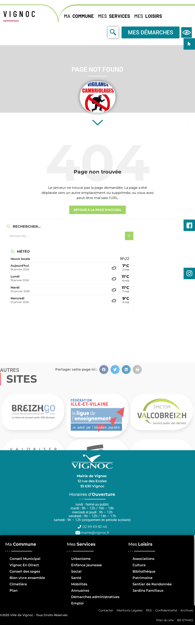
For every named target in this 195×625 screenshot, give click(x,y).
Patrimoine (142, 578)
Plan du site (165, 620)
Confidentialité (166, 610)
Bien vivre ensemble (27, 578)
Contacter (105, 610)
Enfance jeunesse (86, 565)
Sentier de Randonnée (152, 584)
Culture (139, 565)
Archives (186, 610)
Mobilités (79, 584)
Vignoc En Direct (24, 565)
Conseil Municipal (25, 559)
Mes (115, 16)
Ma (80, 16)
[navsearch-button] (103, 32)
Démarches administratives (95, 597)
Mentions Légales (129, 610)
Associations (143, 559)
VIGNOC (20, 13)
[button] (103, 435)
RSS (149, 610)
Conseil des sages (25, 571)
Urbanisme (81, 559)
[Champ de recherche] (59, 236)
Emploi (77, 603)
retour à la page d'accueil (97, 210)
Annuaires (80, 591)
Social (76, 571)
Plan (14, 591)
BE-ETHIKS (185, 620)
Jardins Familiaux (148, 591)
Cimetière (18, 584)
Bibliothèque (144, 571)
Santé (76, 578)
